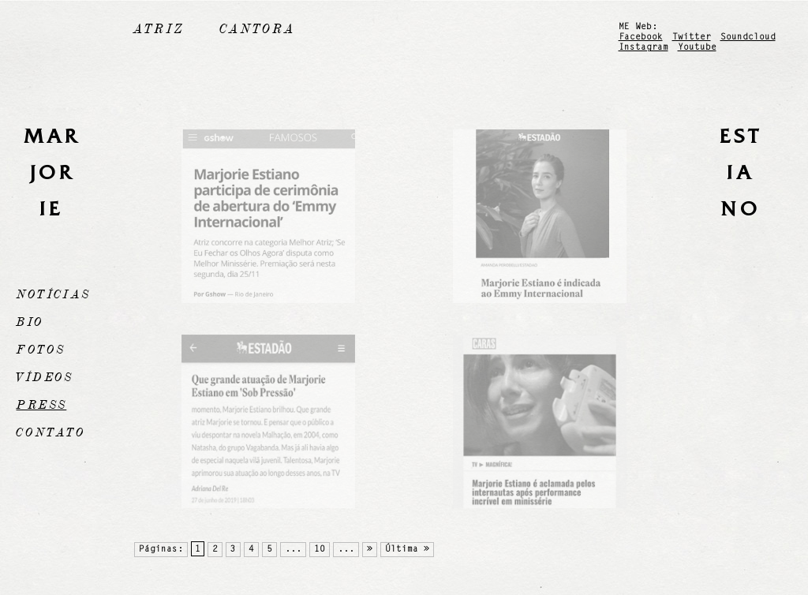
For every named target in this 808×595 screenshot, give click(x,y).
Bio (29, 322)
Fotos (40, 349)
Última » (407, 549)
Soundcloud (748, 37)
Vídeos (44, 377)
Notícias (53, 294)
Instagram (643, 47)
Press (41, 405)
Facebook (641, 37)
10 (319, 549)
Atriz (158, 29)
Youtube (697, 47)
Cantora (257, 29)
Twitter (691, 37)
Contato (50, 432)
